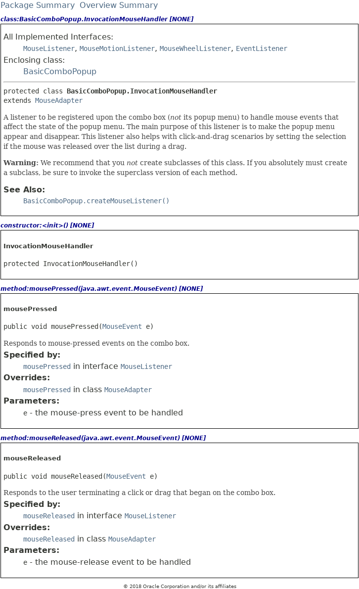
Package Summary (37, 5)
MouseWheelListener (195, 48)
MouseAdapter (59, 100)
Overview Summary (119, 5)
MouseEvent (122, 326)
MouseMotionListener (117, 48)
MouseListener (49, 48)
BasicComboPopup (59, 71)
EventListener (261, 48)
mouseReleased (49, 516)
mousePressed (47, 366)
